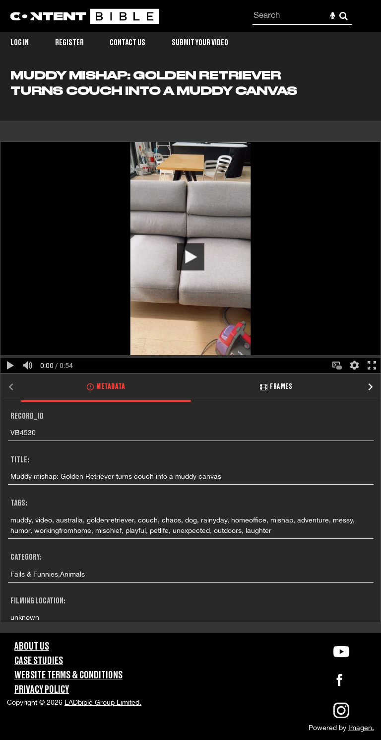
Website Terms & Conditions (68, 675)
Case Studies (38, 661)
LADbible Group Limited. (102, 702)
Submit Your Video (200, 43)
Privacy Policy (41, 690)
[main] (190, 351)
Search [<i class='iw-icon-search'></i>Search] (343, 15)
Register (69, 43)
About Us (31, 647)
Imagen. (361, 728)
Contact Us (127, 43)
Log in (19, 43)
